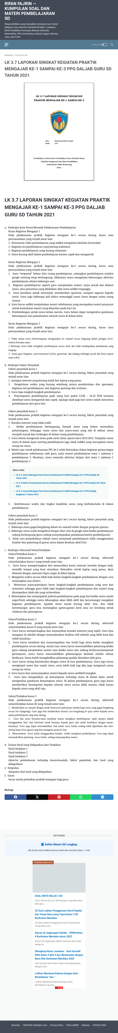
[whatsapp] (81, 797)
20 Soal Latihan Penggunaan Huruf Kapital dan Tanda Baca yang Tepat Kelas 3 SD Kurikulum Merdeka (58, 914)
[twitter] (37, 797)
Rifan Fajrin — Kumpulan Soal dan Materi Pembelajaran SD (30, 11)
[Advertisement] (59, 1011)
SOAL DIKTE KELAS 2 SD (48, 895)
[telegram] (102, 797)
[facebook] (15, 797)
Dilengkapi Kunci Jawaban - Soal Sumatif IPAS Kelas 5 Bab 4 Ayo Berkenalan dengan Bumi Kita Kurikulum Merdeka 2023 (59, 955)
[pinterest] (59, 797)
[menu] (8, 44)
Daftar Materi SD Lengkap (61, 844)
